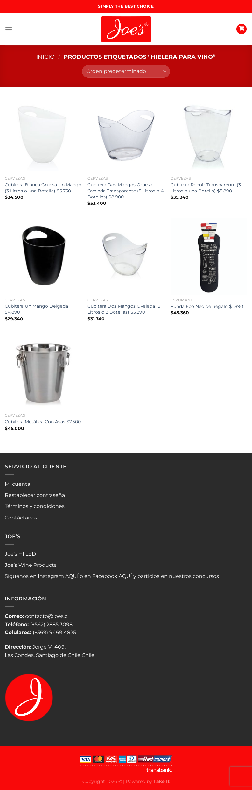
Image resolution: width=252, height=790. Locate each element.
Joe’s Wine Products (31, 565)
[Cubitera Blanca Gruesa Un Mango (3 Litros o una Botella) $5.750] (43, 135)
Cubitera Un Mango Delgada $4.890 (36, 309)
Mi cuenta (17, 484)
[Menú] (8, 29)
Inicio (45, 56)
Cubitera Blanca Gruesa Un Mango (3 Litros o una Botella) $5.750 (43, 188)
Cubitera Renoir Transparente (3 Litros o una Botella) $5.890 (206, 188)
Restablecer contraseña (35, 495)
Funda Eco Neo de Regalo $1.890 (207, 306)
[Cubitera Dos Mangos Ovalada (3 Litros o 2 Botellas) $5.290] (126, 256)
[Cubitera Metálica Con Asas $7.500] (43, 372)
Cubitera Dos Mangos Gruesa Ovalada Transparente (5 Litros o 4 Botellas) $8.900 (126, 190)
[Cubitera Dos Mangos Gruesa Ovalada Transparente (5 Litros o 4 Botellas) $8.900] (126, 135)
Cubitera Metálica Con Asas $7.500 (43, 422)
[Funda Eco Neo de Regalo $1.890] (209, 256)
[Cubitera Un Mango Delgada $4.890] (43, 256)
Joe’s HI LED (20, 554)
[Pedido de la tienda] (126, 71)
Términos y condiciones (35, 506)
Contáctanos (21, 518)
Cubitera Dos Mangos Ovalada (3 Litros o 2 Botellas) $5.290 (124, 309)
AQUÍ (72, 576)
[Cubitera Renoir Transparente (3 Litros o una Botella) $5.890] (209, 135)
